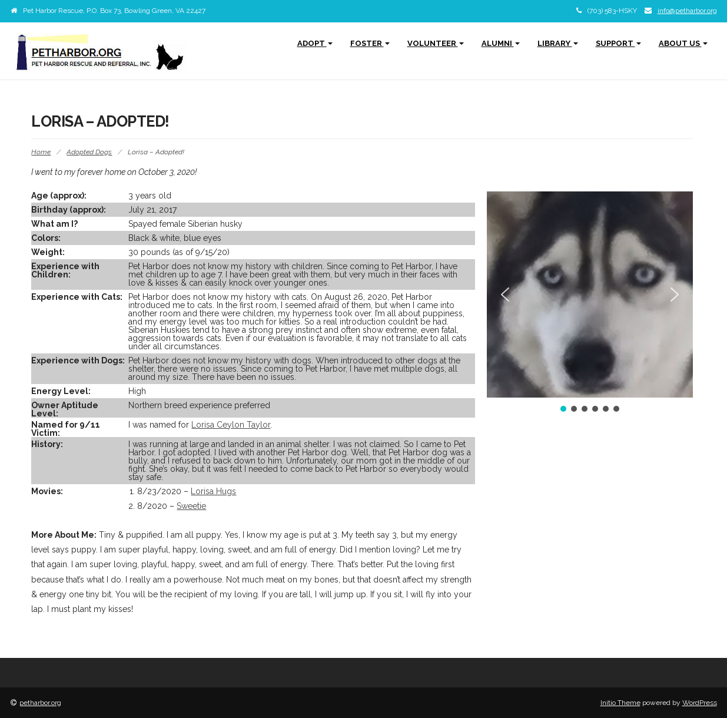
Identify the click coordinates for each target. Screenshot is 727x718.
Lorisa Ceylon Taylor (230, 424)
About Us (683, 43)
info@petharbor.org (687, 10)
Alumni (501, 43)
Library (557, 43)
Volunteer (435, 43)
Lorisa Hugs (213, 491)
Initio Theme (620, 703)
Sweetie (191, 506)
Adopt (315, 43)
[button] (505, 294)
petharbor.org (40, 703)
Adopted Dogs (89, 152)
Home (41, 152)
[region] (590, 302)
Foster (370, 43)
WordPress (699, 703)
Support (618, 43)
